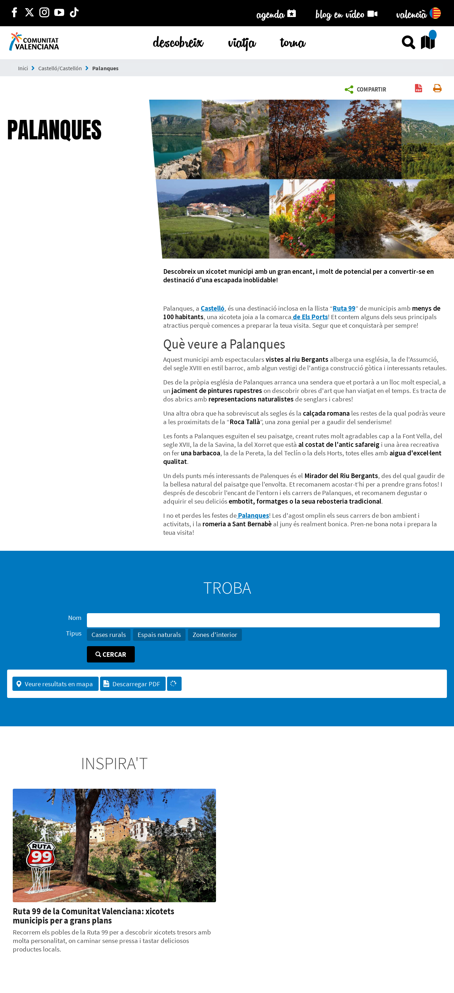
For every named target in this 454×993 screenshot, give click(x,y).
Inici (23, 68)
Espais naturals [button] (159, 634)
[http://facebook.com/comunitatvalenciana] (15, 13)
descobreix (178, 40)
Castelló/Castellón (60, 68)
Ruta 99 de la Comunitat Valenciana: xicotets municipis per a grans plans (93, 915)
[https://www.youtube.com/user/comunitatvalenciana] (59, 13)
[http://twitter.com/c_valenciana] (29, 13)
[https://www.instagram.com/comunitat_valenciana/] (44, 13)
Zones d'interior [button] (215, 634)
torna (293, 40)
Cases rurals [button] (109, 634)
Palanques (105, 68)
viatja (241, 40)
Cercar (110, 654)
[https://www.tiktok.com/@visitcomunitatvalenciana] (74, 13)
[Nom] (263, 620)
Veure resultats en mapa (54, 683)
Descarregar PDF (131, 683)
